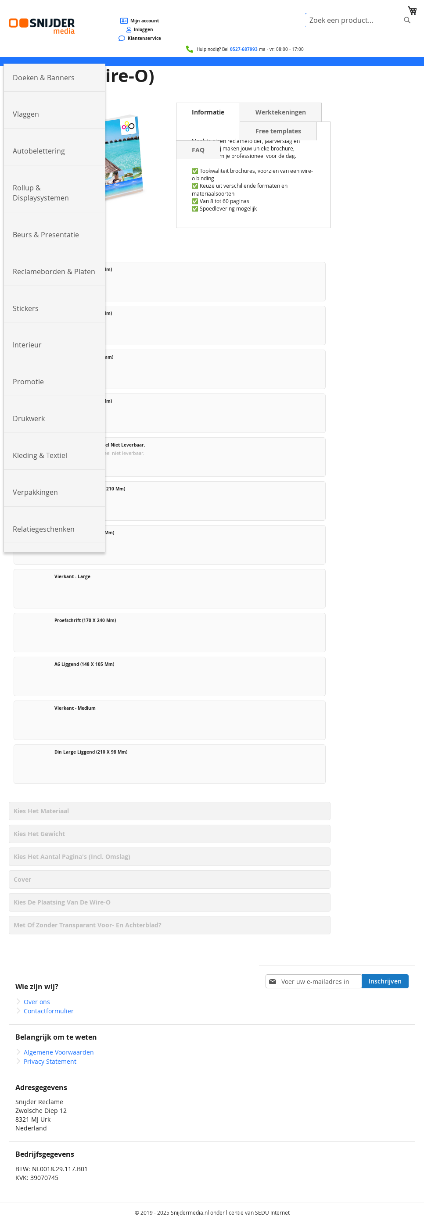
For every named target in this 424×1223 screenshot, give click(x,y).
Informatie (208, 112)
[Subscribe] (385, 981)
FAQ (198, 150)
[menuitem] (54, 78)
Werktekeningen (280, 112)
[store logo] (42, 26)
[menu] (212, 61)
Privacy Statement (50, 1061)
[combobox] (360, 20)
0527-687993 (244, 49)
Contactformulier (49, 1011)
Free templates (278, 131)
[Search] (407, 20)
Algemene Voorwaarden (59, 1052)
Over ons (37, 1002)
